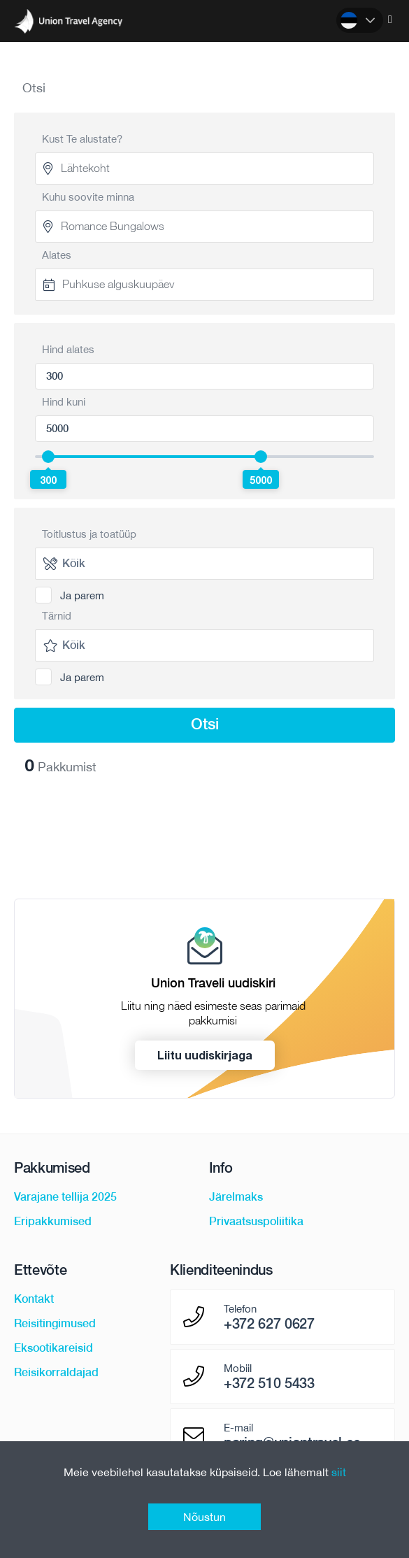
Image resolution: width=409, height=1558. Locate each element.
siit (338, 1472)
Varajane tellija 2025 (65, 1196)
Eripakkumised (53, 1221)
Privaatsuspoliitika (256, 1221)
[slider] (48, 456)
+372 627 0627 (269, 1324)
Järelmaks (236, 1196)
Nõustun (204, 1516)
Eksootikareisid (53, 1348)
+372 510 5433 (269, 1383)
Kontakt (34, 1299)
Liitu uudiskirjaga (204, 1055)
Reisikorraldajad (56, 1372)
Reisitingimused (55, 1323)
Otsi (205, 724)
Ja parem (82, 595)
